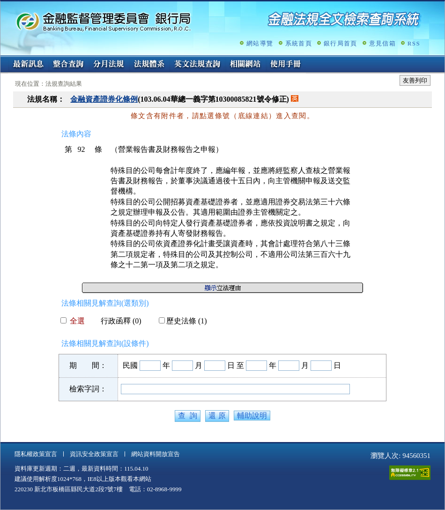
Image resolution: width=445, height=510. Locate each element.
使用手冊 (286, 64)
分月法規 (109, 64)
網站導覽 (259, 43)
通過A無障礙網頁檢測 (409, 472)
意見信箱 (382, 43)
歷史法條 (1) (183, 321)
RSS (414, 43)
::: (3, 59)
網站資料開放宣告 (155, 454)
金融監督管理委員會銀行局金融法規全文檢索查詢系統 (103, 21)
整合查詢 (68, 64)
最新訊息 (28, 64)
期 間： (88, 365)
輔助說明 (252, 416)
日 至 (235, 365)
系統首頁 (298, 43)
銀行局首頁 (340, 43)
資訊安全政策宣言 (94, 454)
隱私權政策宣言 (36, 454)
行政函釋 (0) (117, 321)
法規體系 (149, 64)
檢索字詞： (88, 389)
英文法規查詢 (197, 64)
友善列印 (415, 80)
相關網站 (245, 64)
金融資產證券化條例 (104, 99)
